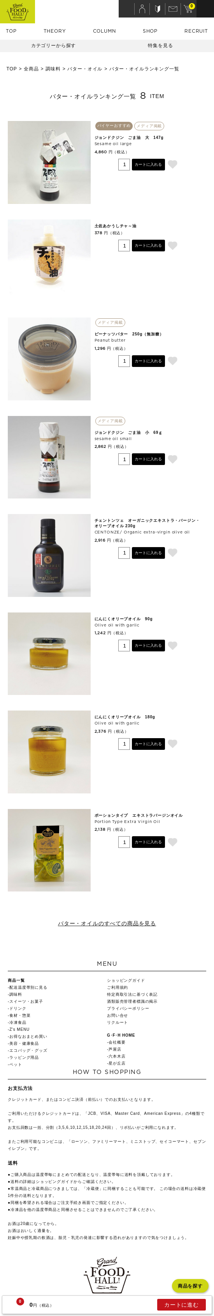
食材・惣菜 (19, 1015)
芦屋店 (115, 1049)
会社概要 (117, 1042)
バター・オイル (84, 69)
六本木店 (117, 1056)
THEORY (55, 31)
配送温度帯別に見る (28, 987)
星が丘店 (117, 1063)
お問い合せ (117, 1015)
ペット (15, 1064)
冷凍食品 (17, 1022)
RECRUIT (196, 31)
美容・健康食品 (24, 1043)
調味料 (53, 69)
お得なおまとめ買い (28, 1036)
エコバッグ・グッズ (28, 1050)
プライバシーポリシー (128, 1008)
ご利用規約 (117, 987)
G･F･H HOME (121, 1035)
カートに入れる (148, 164)
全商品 (31, 69)
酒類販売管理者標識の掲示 (132, 1001)
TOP (11, 31)
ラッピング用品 (24, 1057)
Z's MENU (19, 1029)
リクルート (117, 1022)
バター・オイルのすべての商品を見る (107, 923)
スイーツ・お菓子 (26, 1001)
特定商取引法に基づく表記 (132, 994)
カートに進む (181, 1305)
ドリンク (17, 1008)
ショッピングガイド (126, 980)
